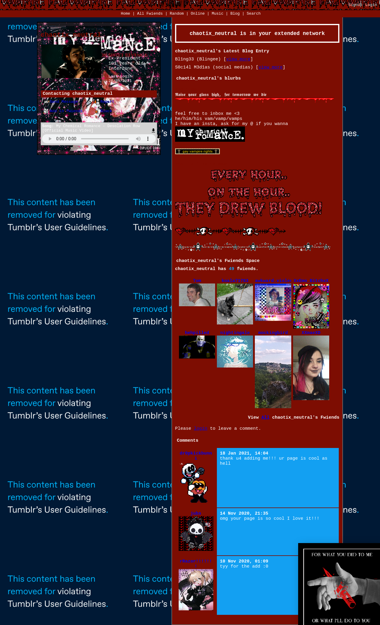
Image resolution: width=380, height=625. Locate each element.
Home (125, 13)
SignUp (355, 5)
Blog (235, 13)
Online (198, 13)
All (150, 13)
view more (238, 59)
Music (217, 13)
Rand (177, 13)
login (200, 428)
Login (371, 5)
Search (254, 13)
